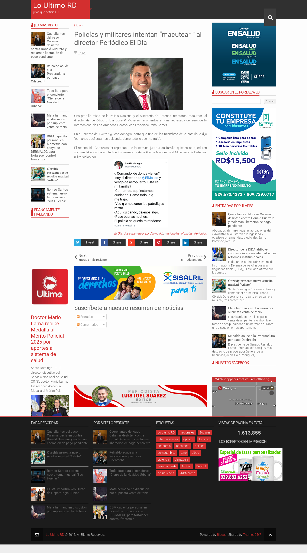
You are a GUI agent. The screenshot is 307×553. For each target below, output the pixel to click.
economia (164, 446)
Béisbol (201, 466)
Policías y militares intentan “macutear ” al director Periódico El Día (138, 38)
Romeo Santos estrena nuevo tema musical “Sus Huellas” (57, 195)
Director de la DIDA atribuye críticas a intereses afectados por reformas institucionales (252, 253)
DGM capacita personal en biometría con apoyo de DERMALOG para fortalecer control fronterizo (49, 147)
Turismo (203, 439)
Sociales (205, 432)
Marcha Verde (167, 466)
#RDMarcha (187, 473)
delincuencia (166, 473)
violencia (163, 459)
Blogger (222, 535)
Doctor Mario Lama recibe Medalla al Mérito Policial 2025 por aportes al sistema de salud (47, 338)
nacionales (172, 233)
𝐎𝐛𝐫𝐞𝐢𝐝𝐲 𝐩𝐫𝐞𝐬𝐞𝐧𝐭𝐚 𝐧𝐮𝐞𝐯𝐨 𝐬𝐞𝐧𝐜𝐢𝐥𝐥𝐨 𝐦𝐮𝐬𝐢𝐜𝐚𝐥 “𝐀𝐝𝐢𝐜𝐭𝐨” (250, 283)
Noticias (187, 233)
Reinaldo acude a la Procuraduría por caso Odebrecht (251, 338)
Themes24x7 (252, 535)
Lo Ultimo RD (55, 5)
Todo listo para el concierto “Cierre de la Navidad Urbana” (49, 98)
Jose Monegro (133, 233)
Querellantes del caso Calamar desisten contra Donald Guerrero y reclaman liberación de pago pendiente (251, 220)
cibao (195, 452)
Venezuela (181, 459)
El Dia (118, 233)
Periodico (200, 233)
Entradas (85, 317)
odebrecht (183, 446)
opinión (188, 439)
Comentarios (87, 325)
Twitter (186, 466)
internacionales (168, 439)
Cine (184, 452)
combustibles (166, 452)
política (199, 446)
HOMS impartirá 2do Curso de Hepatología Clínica (66, 491)
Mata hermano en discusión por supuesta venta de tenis (250, 310)
